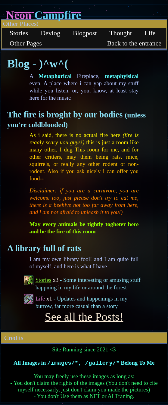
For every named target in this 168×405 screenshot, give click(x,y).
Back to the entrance (134, 43)
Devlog (50, 33)
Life (150, 33)
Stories (19, 33)
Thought (120, 33)
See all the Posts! (84, 316)
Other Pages (26, 43)
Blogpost (85, 33)
